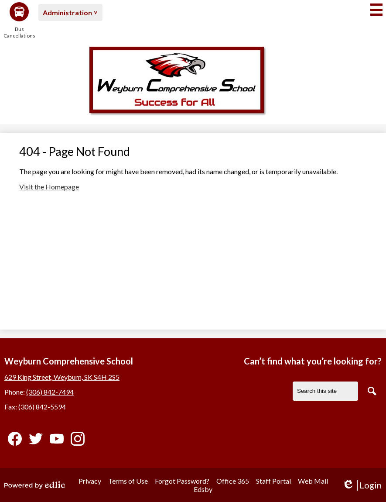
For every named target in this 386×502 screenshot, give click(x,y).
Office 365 (232, 481)
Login (362, 485)
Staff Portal (273, 481)
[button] (70, 12)
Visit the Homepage (49, 186)
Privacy (90, 481)
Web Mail (313, 481)
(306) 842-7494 (50, 392)
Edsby (203, 489)
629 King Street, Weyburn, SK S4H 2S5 (62, 377)
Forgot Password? (182, 481)
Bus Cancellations (19, 20)
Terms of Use (128, 481)
